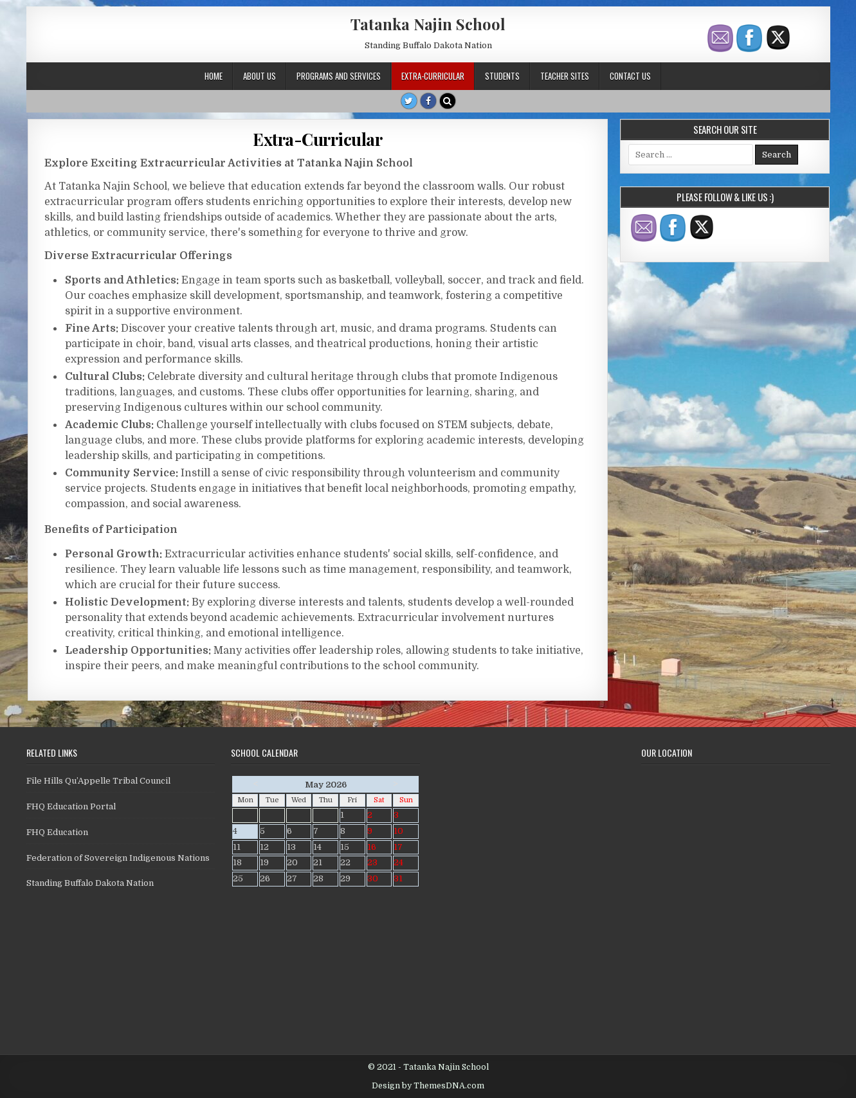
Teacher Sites (564, 75)
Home (214, 75)
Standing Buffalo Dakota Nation (90, 883)
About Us (259, 75)
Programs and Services (338, 75)
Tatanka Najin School (428, 24)
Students (502, 75)
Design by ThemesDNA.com (428, 1085)
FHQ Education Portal (71, 806)
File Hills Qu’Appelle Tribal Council (98, 781)
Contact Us (630, 75)
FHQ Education (57, 832)
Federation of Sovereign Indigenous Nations (118, 858)
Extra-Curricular (432, 75)
